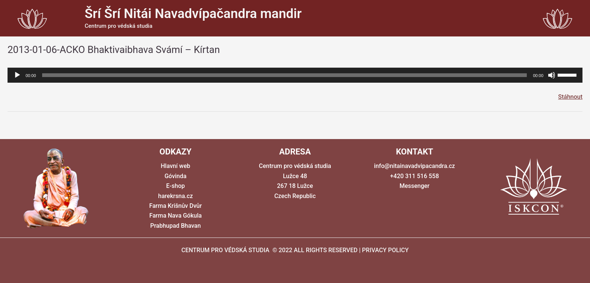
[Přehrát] (17, 75)
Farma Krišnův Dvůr (175, 205)
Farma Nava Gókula (175, 215)
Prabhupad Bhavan (175, 225)
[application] (295, 75)
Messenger (415, 185)
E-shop (175, 185)
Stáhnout (570, 96)
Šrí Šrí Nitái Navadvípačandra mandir (193, 13)
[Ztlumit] (551, 75)
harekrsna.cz (175, 196)
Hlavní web (175, 165)
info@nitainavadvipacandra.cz (414, 165)
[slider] (284, 75)
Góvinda (175, 176)
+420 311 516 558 (414, 176)
